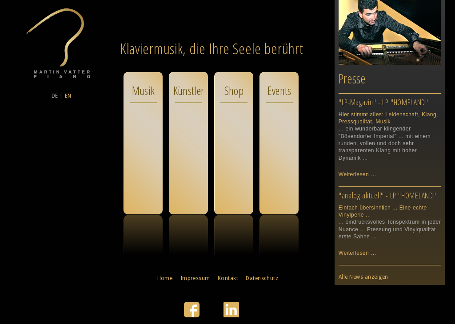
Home (165, 278)
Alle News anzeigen (363, 277)
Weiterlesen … (357, 174)
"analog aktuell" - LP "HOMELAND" (387, 195)
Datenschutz (262, 278)
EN (68, 96)
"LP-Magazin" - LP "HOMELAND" (383, 102)
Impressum (195, 278)
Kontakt (228, 278)
